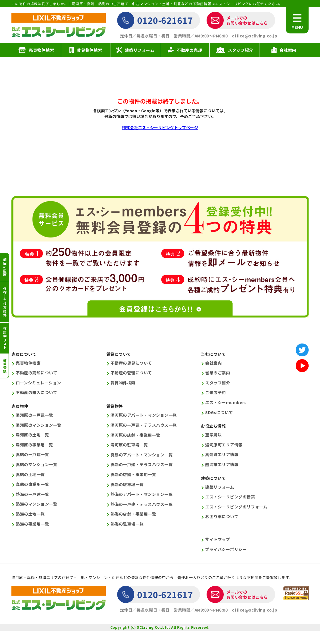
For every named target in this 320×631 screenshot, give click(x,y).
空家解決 (213, 435)
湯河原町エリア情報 (224, 445)
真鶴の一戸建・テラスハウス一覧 (142, 464)
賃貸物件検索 (123, 383)
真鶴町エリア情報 (221, 454)
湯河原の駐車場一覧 (129, 445)
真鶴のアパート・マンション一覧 (142, 455)
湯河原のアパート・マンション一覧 (144, 415)
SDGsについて (219, 412)
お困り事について (221, 516)
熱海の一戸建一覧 (32, 494)
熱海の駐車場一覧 (127, 524)
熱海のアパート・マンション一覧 (142, 494)
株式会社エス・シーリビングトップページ (160, 127)
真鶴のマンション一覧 (36, 464)
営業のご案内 (217, 373)
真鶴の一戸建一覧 (32, 454)
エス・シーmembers (226, 402)
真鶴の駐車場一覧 (127, 484)
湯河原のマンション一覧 (38, 425)
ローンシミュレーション (38, 383)
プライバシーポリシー (226, 549)
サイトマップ (217, 539)
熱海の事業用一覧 (32, 524)
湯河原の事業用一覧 (34, 445)
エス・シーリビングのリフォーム (236, 507)
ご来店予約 (215, 392)
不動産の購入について (36, 392)
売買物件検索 (28, 363)
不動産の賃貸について (131, 363)
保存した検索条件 (4, 302)
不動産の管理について (131, 373)
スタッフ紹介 (217, 383)
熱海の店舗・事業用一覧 (133, 514)
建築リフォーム (219, 487)
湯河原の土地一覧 (32, 435)
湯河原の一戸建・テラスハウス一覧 (144, 425)
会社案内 (213, 363)
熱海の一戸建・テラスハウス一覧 (142, 504)
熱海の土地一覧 (30, 514)
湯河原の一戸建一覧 (34, 415)
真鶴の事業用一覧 (32, 484)
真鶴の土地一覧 (30, 474)
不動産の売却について (36, 373)
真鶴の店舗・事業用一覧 (133, 474)
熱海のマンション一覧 (36, 504)
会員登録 (4, 365)
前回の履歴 (4, 267)
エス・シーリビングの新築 (230, 497)
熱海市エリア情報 (221, 464)
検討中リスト (4, 338)
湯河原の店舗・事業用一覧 (135, 435)
